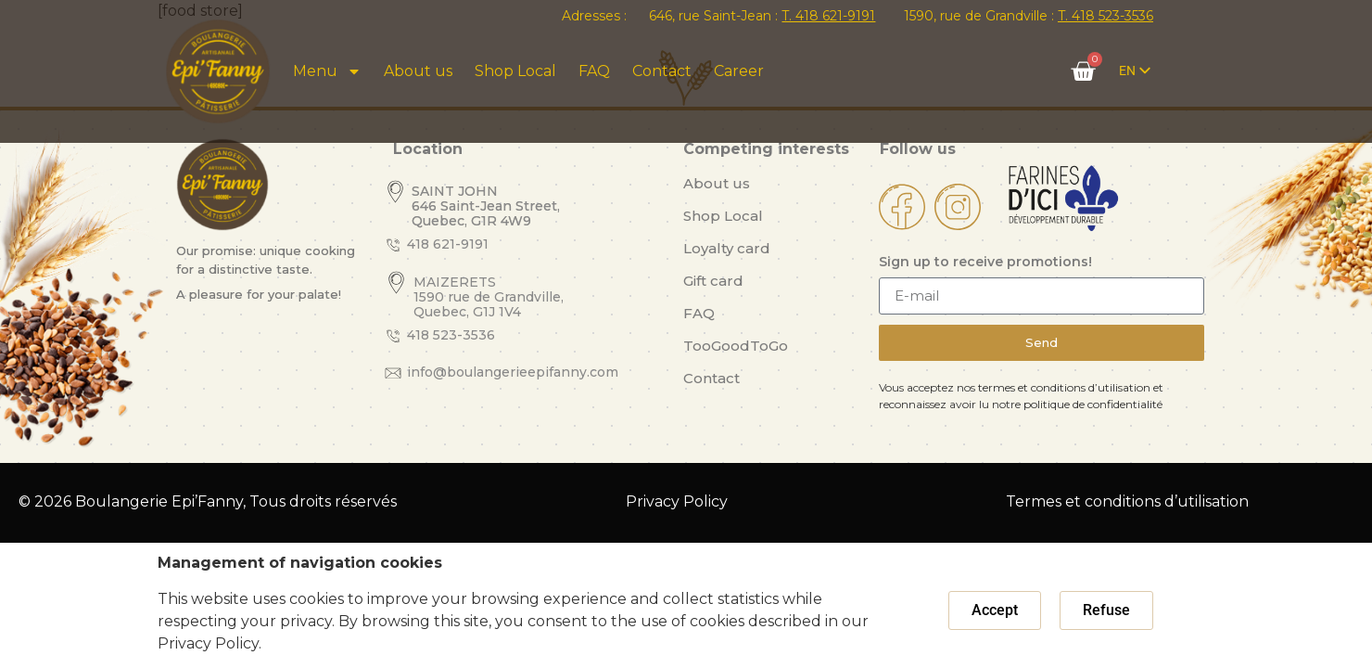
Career (739, 71)
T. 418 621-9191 (828, 15)
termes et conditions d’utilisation (1064, 387)
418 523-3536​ (451, 335)
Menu (327, 71)
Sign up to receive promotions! (985, 262)
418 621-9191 (448, 244)
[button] (994, 610)
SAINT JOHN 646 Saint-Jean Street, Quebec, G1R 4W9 (486, 206)
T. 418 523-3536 (1105, 15)
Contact (662, 71)
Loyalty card (726, 248)
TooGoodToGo (735, 345)
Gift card (713, 280)
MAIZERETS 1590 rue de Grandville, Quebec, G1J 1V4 (488, 297)
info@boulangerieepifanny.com (512, 372)
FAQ (594, 71)
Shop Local (515, 71)
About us (418, 71)
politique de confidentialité (1092, 404)
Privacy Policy (677, 501)
